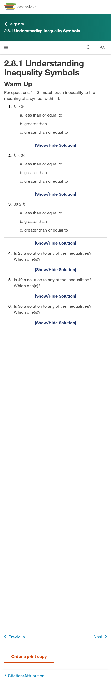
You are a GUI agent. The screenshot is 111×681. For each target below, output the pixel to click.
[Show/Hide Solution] (55, 145)
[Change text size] (102, 47)
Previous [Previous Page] (13, 636)
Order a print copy (29, 656)
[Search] (89, 47)
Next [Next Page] (101, 636)
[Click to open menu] (6, 47)
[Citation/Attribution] (55, 675)
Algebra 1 (15, 24)
